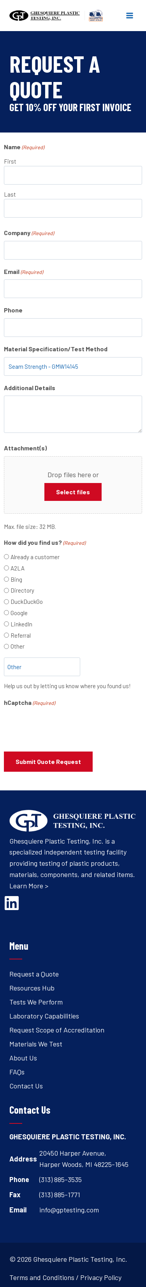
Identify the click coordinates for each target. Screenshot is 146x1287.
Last (10, 194)
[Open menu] (129, 15)
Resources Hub (32, 988)
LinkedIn (21, 624)
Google (19, 612)
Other (18, 646)
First (10, 161)
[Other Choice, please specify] (42, 666)
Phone (13, 310)
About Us (23, 1057)
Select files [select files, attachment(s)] (73, 491)
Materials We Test (35, 1043)
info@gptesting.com (69, 1209)
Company (29, 233)
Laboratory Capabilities (44, 1015)
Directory (22, 590)
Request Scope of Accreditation (56, 1029)
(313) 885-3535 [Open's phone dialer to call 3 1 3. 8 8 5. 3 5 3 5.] (60, 1179)
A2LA (18, 568)
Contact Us (26, 1085)
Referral (21, 635)
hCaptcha (29, 703)
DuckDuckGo (27, 601)
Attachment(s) (25, 448)
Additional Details (29, 387)
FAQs (17, 1071)
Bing (16, 579)
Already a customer (35, 556)
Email (23, 272)
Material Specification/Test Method (55, 348)
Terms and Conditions (41, 1277)
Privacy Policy (100, 1277)
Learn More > (28, 885)
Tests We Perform (36, 1002)
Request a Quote (34, 974)
